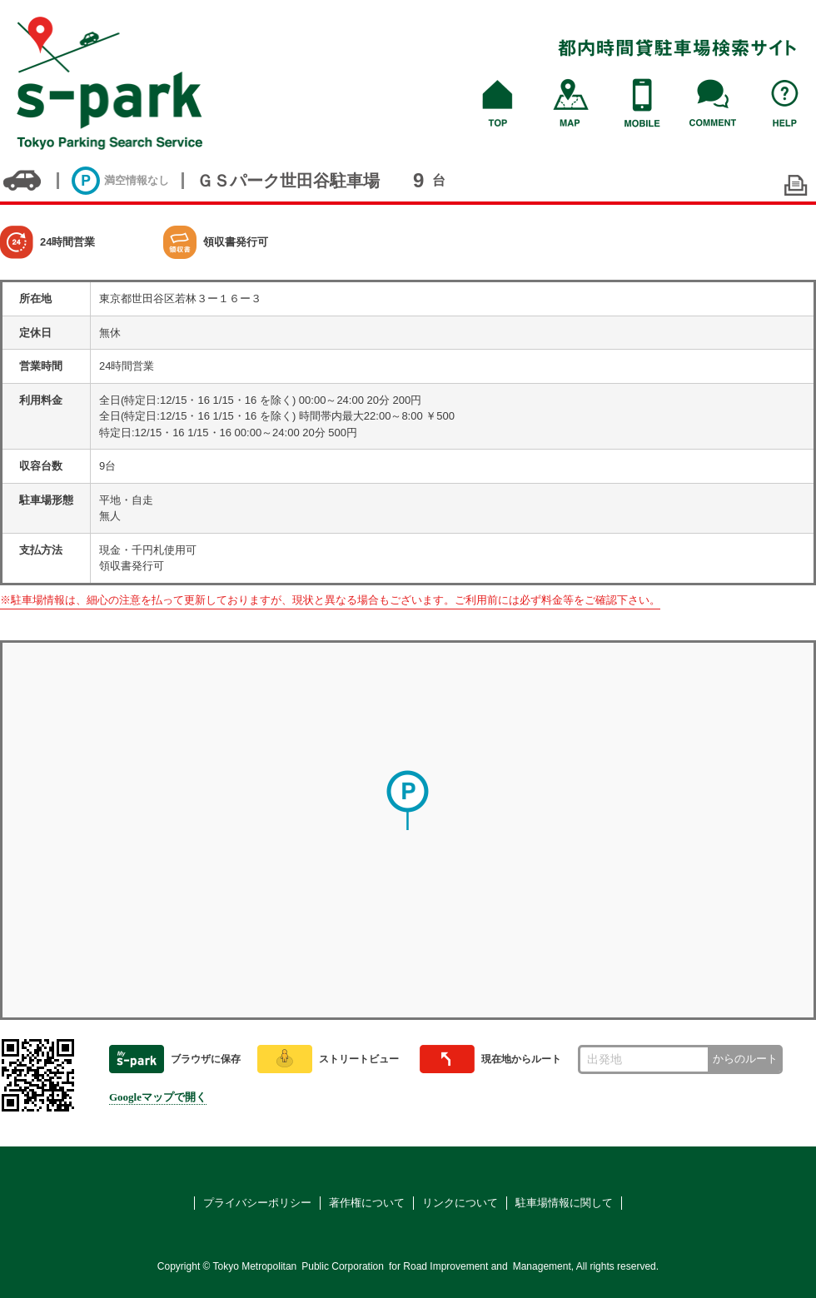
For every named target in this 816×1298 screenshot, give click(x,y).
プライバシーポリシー (257, 1202)
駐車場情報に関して (564, 1202)
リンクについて (460, 1202)
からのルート (745, 1058)
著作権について (367, 1202)
